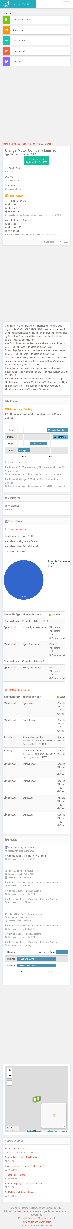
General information (22, 19)
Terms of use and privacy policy (36, 1221)
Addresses (18, 30)
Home (5, 143)
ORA (40, 143)
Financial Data (19, 51)
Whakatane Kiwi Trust (15, 1148)
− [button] (10, 1075)
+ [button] (10, 1070)
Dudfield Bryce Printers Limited (19, 1192)
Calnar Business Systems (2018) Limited (24, 1166)
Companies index (19, 143)
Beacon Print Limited (15, 1174)
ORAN (48, 143)
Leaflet (30, 1131)
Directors (17, 61)
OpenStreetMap (50, 1131)
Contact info (19, 40)
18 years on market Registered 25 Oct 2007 (36, 161)
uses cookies (23, 1211)
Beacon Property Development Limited (23, 1183)
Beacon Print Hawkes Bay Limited (21, 1157)
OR (34, 143)
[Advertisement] (36, 105)
